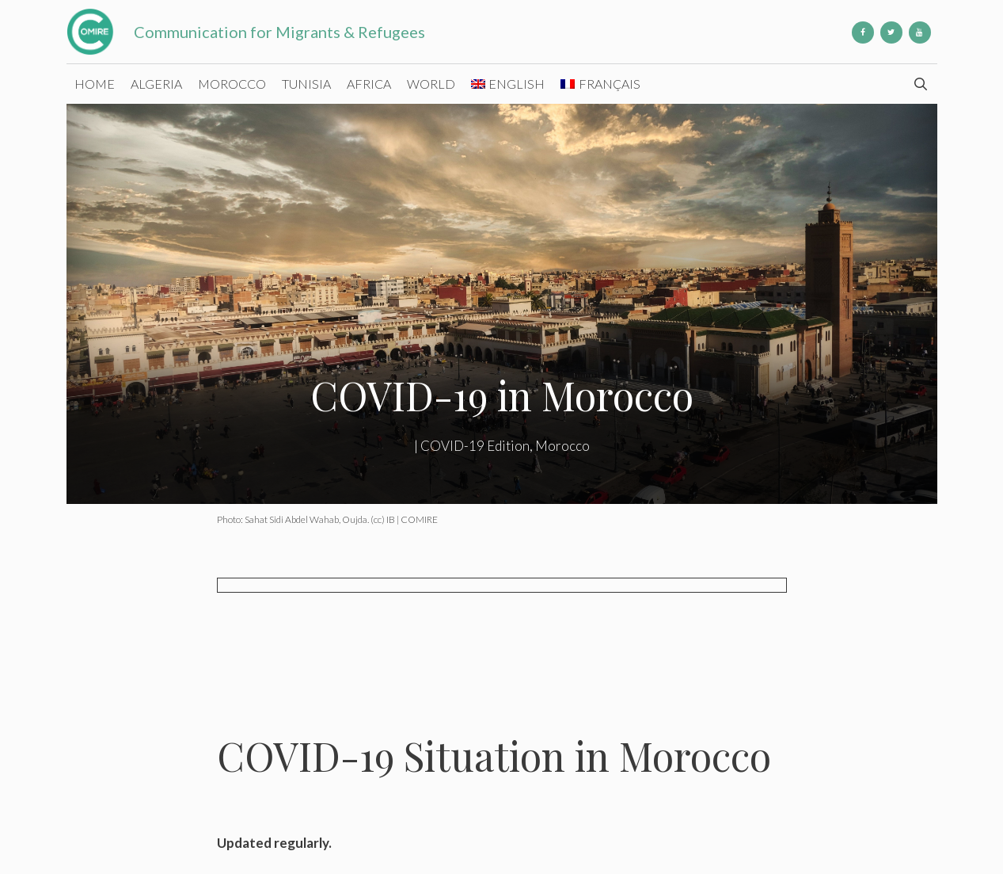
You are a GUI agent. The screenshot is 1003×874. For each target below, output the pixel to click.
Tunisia (306, 83)
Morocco (232, 83)
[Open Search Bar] (921, 84)
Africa (369, 83)
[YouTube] (920, 32)
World (431, 83)
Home (94, 83)
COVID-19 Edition (475, 445)
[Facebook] (863, 32)
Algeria (156, 83)
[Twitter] (891, 32)
